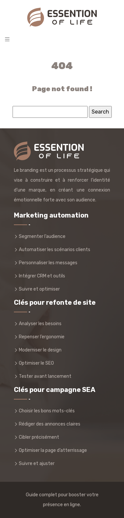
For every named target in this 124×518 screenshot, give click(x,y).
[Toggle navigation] (7, 39)
